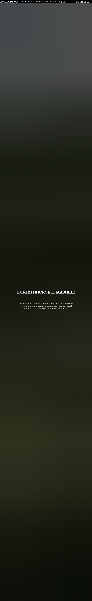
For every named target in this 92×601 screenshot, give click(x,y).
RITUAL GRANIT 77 (9, 1)
